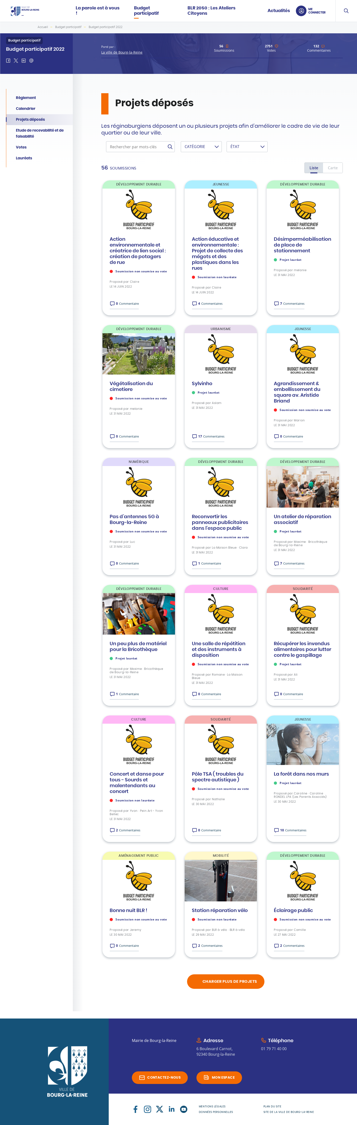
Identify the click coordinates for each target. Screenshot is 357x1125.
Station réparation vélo (220, 910)
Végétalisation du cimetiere (131, 386)
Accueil (43, 27)
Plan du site (272, 1106)
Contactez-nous (164, 1077)
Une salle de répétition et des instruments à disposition (218, 649)
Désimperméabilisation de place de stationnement (302, 245)
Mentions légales (212, 1106)
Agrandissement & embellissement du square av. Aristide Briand (297, 392)
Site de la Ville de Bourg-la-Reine (288, 1112)
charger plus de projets (229, 981)
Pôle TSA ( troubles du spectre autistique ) (217, 777)
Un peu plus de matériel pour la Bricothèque (138, 646)
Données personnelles (216, 1112)
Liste (314, 167)
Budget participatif (68, 27)
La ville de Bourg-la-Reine (121, 52)
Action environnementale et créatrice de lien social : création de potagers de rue (138, 251)
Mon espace (223, 1077)
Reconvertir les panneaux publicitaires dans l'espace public (220, 522)
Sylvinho (202, 383)
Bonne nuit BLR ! (128, 910)
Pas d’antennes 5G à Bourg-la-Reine (134, 519)
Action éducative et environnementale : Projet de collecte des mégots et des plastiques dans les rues (217, 254)
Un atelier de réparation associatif (302, 519)
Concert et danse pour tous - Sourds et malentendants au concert (137, 783)
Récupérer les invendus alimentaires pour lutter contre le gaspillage (302, 649)
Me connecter (317, 11)
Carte (333, 167)
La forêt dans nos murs (301, 774)
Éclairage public (293, 910)
